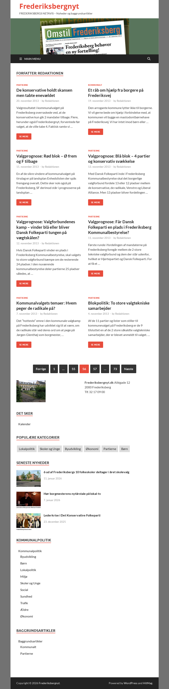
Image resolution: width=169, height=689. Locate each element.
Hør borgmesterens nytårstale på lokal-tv (72, 493)
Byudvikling (73, 449)
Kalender (24, 424)
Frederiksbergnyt (49, 6)
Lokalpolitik (27, 449)
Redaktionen (52, 100)
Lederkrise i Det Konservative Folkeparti (72, 515)
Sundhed (26, 596)
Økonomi (92, 449)
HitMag (147, 683)
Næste (128, 369)
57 (95, 369)
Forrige (41, 369)
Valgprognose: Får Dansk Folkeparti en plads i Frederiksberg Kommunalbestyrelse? (119, 227)
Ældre (24, 609)
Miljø (23, 576)
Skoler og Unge (50, 449)
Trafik (24, 603)
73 (115, 369)
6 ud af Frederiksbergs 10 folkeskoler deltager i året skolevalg (86, 472)
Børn (124, 449)
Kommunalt (95, 85)
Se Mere (22, 135)
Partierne (22, 85)
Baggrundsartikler (30, 641)
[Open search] (149, 58)
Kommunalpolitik (30, 551)
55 (73, 369)
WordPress (130, 683)
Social (24, 590)
